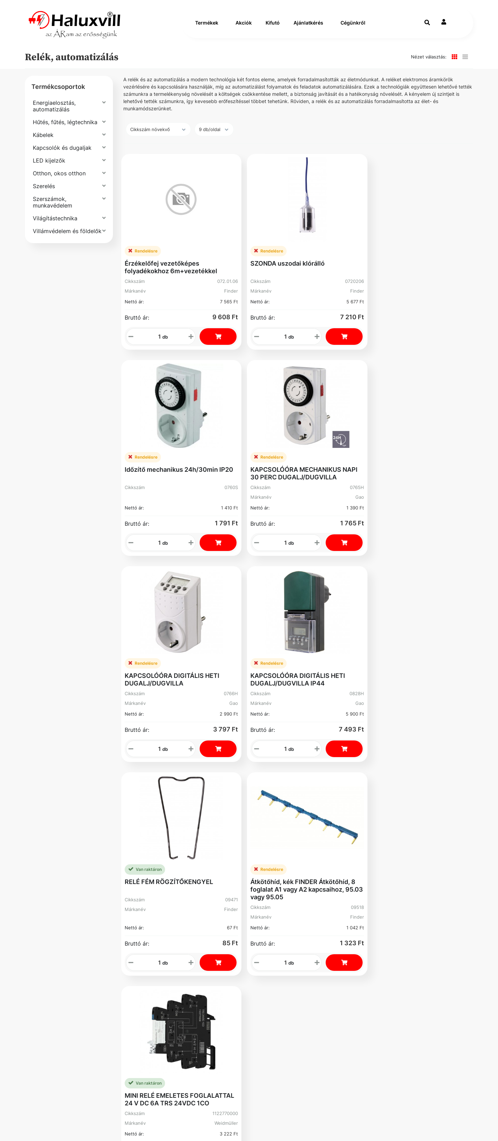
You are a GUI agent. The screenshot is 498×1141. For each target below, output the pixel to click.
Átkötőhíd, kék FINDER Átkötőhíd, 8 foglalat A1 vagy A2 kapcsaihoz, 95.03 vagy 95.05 (428, 443)
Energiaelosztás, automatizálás (54, 113)
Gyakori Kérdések (66, 832)
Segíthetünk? (164, 832)
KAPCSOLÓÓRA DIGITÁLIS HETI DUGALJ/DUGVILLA (153, 439)
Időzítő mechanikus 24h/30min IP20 (333, 248)
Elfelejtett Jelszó (273, 835)
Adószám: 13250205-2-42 (354, 824)
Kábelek (43, 142)
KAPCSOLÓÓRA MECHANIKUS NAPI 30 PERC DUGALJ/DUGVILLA (432, 252)
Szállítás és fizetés (68, 804)
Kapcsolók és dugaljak (62, 154)
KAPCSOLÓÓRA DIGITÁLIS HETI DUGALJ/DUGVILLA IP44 (251, 439)
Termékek (206, 26)
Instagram (274, 870)
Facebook (54, 877)
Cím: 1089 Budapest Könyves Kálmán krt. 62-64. (358, 838)
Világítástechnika (55, 225)
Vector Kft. (90, 1124)
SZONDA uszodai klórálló (251, 244)
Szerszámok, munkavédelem (52, 209)
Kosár (267, 852)
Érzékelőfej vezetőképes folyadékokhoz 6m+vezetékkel (161, 252)
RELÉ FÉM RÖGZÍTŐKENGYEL (333, 435)
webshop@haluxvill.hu (348, 814)
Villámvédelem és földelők (67, 238)
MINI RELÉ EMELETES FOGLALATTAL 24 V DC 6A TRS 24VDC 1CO (159, 635)
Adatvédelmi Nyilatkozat (76, 846)
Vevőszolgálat (165, 804)
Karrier (154, 818)
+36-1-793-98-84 (341, 804)
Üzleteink (158, 846)
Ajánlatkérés (308, 26)
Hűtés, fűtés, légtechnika (65, 129)
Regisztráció (277, 804)
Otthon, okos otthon (59, 180)
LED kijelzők (49, 167)
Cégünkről (353, 26)
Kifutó (273, 26)
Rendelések (276, 818)
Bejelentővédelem (66, 860)
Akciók (244, 26)
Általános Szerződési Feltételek (86, 818)
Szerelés (44, 193)
